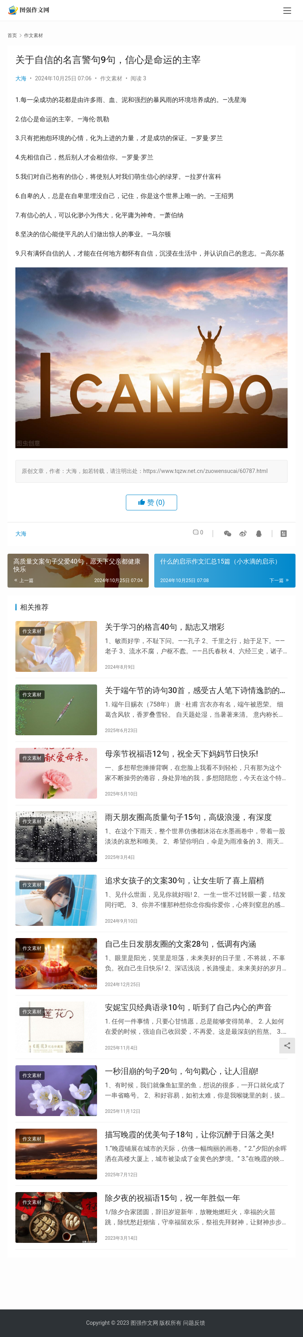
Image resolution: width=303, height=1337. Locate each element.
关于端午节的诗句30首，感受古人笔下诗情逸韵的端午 (196, 696)
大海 (20, 78)
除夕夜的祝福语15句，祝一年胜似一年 (172, 1232)
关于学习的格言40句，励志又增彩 (164, 628)
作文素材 (111, 78)
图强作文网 (144, 1323)
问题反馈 (194, 1323)
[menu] (287, 13)
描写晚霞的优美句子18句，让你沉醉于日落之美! (189, 1165)
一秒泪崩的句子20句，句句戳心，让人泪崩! (181, 1098)
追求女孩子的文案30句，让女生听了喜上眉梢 (184, 897)
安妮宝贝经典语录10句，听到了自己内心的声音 (188, 1031)
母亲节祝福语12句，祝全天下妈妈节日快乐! (181, 763)
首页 (12, 35)
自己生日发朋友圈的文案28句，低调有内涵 (180, 964)
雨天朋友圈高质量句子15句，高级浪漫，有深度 (188, 829)
